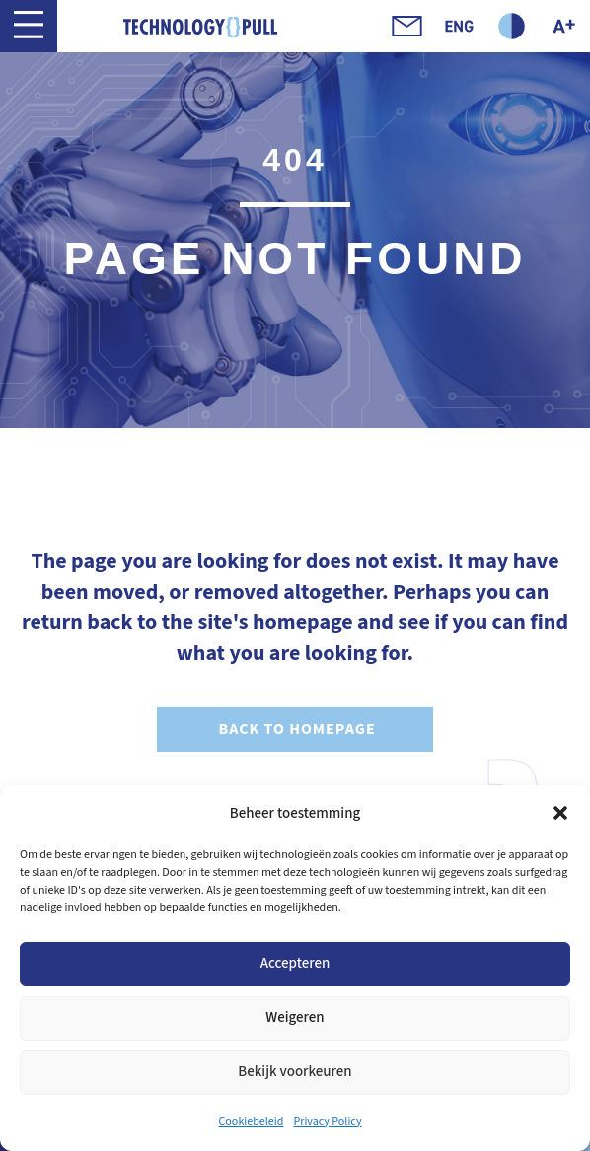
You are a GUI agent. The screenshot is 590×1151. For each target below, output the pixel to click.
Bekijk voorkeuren (294, 1071)
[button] (560, 813)
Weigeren (294, 1017)
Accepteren (295, 963)
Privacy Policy (327, 1122)
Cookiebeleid (251, 1122)
